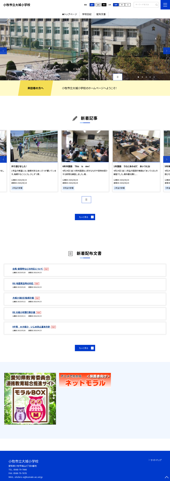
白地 (98, 5)
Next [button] (166, 50)
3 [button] (146, 77)
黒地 (104, 5)
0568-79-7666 (20, 469)
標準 (116, 5)
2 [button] (142, 77)
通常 (92, 5)
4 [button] (150, 77)
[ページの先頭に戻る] (166, 477)
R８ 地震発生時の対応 (23, 283)
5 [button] (154, 77)
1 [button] (138, 77)
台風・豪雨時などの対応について (27, 268)
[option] (85, 49)
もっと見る (83, 217)
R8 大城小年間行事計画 (24, 312)
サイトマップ (156, 460)
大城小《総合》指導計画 (23, 297)
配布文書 (101, 14)
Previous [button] (3, 50)
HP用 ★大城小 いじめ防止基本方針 (31, 326)
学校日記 (86, 14)
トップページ (70, 14)
